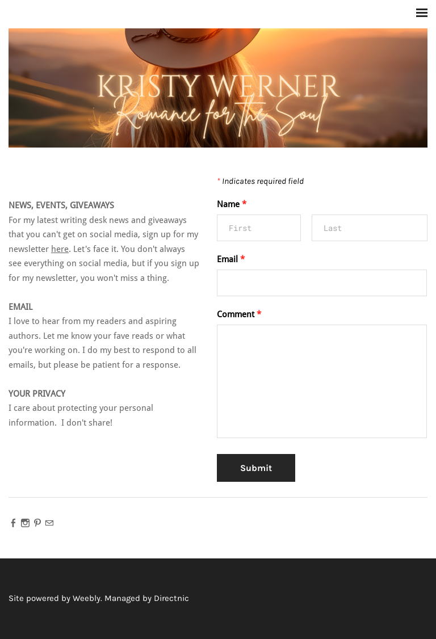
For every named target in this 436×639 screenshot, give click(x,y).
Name (231, 204)
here (60, 249)
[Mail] (49, 522)
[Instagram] (25, 522)
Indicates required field (260, 181)
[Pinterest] (37, 522)
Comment (239, 314)
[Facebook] (13, 522)
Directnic (171, 598)
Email (231, 259)
